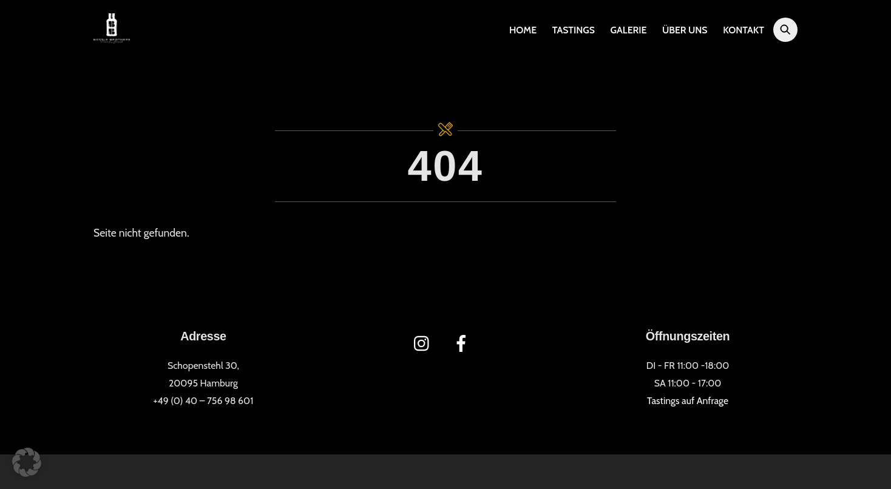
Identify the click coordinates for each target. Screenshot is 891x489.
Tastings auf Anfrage (687, 400)
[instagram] (424, 342)
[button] (26, 462)
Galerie (629, 30)
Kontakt (743, 30)
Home (523, 30)
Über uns (685, 30)
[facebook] (463, 342)
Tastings (573, 30)
